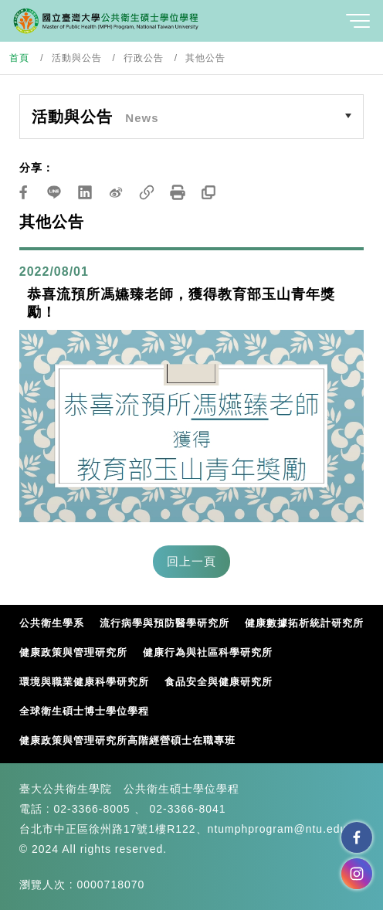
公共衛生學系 (51, 623)
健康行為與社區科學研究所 (208, 652)
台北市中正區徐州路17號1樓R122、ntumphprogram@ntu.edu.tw (191, 829)
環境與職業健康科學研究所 (84, 682)
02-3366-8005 (91, 809)
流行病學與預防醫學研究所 (164, 623)
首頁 (19, 58)
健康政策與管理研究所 (73, 652)
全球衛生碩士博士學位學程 (84, 711)
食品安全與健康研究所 (218, 682)
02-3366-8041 (187, 809)
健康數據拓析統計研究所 (304, 623)
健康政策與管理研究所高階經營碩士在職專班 (127, 740)
